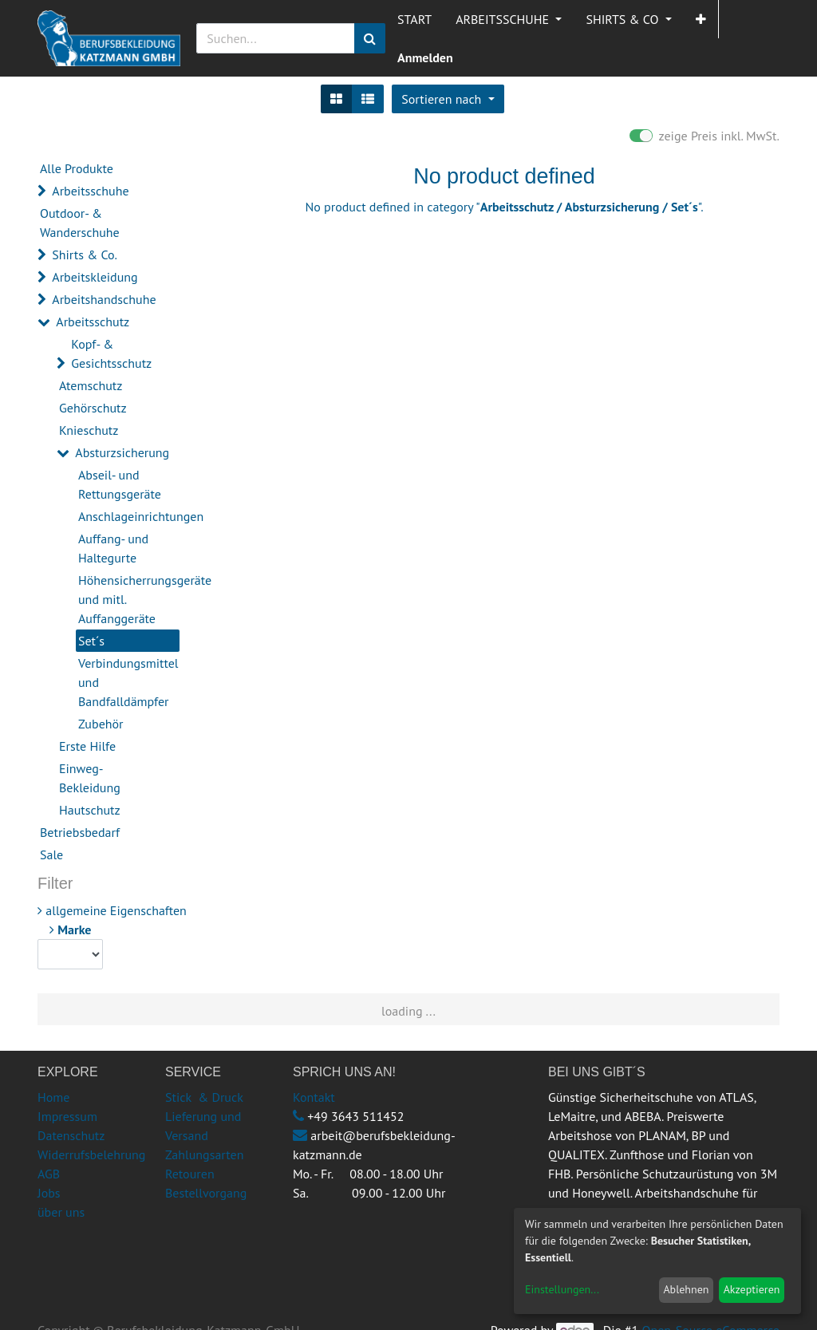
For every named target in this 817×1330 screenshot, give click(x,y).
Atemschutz (90, 385)
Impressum (67, 1116)
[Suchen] (369, 38)
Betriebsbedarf (80, 832)
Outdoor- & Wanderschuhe (80, 222)
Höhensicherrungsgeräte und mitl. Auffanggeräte (129, 599)
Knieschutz (88, 430)
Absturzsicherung (122, 452)
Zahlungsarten (204, 1154)
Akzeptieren (752, 1289)
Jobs (49, 1193)
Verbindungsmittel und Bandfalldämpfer (128, 682)
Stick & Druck (204, 1097)
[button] (701, 19)
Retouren (190, 1174)
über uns (61, 1212)
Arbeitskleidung (94, 277)
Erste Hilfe (87, 746)
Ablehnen (685, 1289)
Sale (51, 854)
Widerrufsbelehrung (91, 1154)
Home (53, 1097)
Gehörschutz (93, 408)
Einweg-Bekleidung (89, 777)
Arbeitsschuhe (90, 191)
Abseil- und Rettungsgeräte (119, 484)
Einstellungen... (562, 1289)
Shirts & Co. (84, 254)
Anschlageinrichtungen (129, 516)
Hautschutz (89, 810)
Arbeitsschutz (92, 322)
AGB (48, 1174)
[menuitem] (414, 19)
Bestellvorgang (206, 1193)
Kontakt (314, 1097)
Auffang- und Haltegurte (113, 548)
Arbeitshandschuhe (104, 299)
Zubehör (101, 724)
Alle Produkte (76, 168)
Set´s (91, 641)
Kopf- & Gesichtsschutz (111, 353)
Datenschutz (71, 1135)
